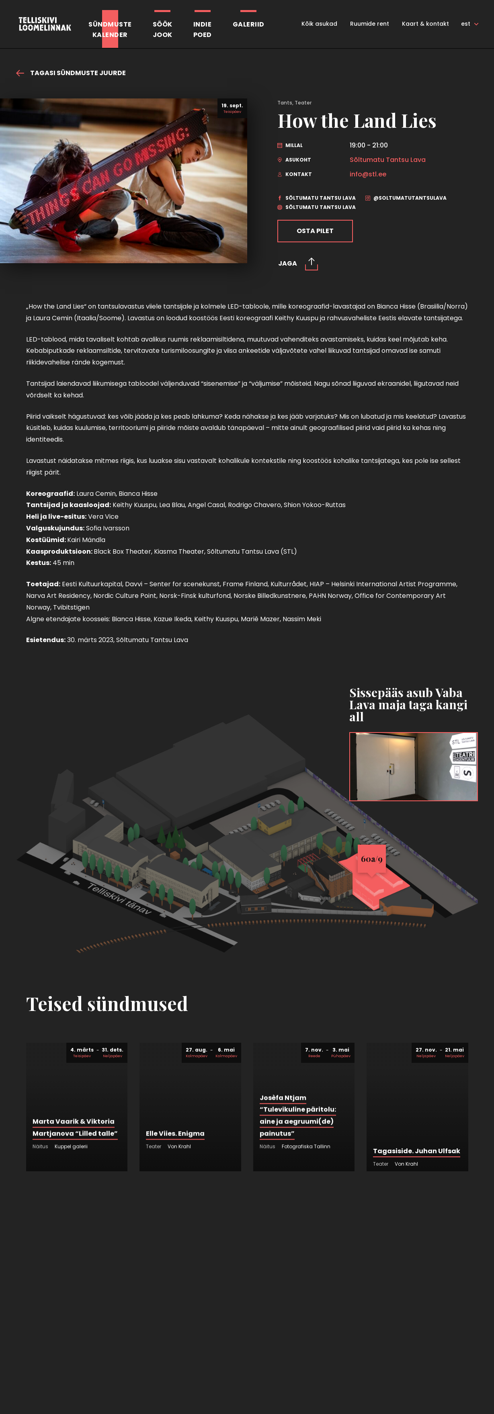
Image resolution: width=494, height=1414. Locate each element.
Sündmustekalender (110, 29)
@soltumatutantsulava (406, 197)
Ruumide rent (369, 24)
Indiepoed (202, 29)
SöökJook (162, 29)
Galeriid (248, 24)
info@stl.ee (368, 174)
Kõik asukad (319, 24)
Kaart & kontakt (425, 24)
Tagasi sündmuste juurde (71, 73)
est (465, 24)
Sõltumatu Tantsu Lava (388, 160)
